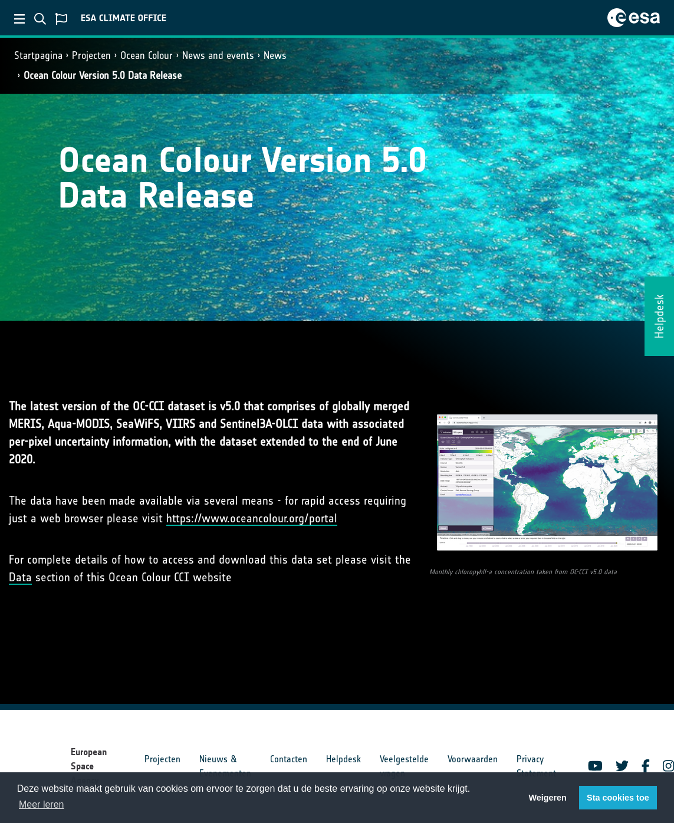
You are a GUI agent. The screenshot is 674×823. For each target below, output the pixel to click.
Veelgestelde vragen (404, 766)
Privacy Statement (536, 766)
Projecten (91, 55)
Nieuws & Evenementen (225, 766)
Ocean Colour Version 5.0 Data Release (103, 75)
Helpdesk (343, 759)
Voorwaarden (473, 759)
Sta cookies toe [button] (618, 797)
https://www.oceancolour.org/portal (251, 518)
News (275, 55)
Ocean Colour (146, 55)
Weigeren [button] (547, 797)
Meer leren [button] (41, 804)
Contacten (288, 759)
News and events (218, 55)
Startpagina (38, 55)
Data (20, 577)
